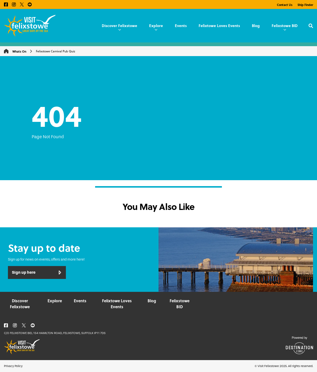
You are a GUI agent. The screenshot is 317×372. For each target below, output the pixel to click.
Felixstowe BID (285, 26)
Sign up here (37, 272)
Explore (156, 26)
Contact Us (284, 4)
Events (181, 25)
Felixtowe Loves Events (219, 25)
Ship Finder (305, 4)
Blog (256, 25)
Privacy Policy (13, 366)
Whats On (19, 51)
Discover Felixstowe (119, 26)
